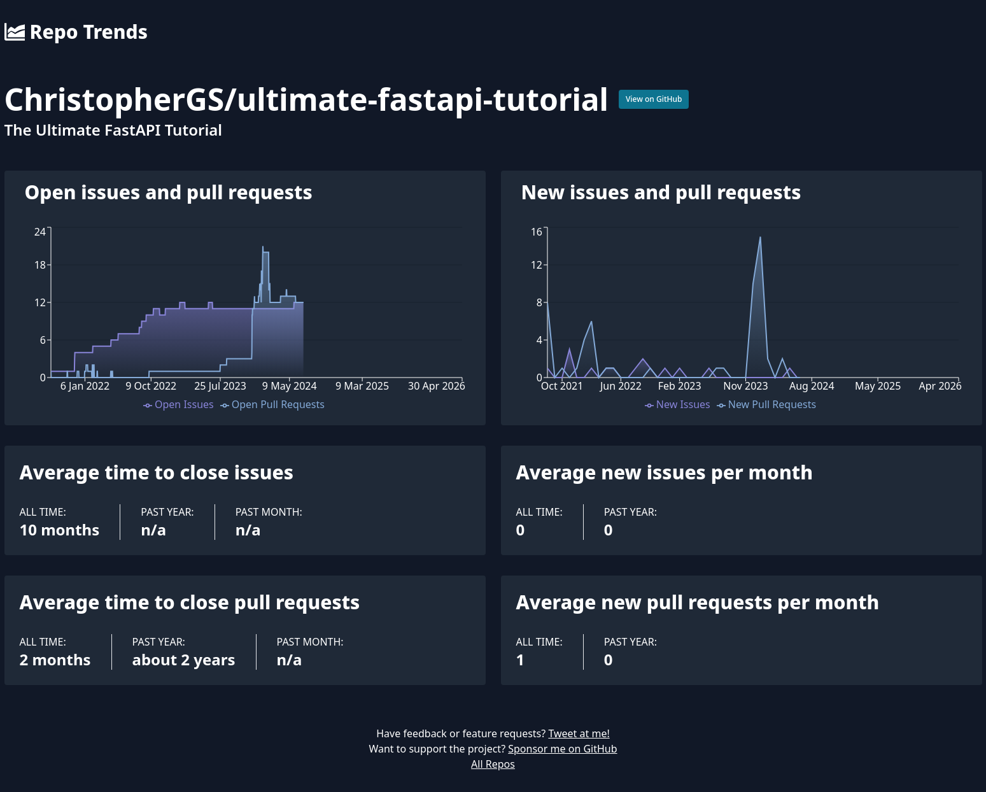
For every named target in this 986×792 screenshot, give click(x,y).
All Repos (493, 764)
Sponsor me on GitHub (562, 749)
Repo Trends (76, 31)
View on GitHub (654, 99)
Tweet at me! (578, 733)
